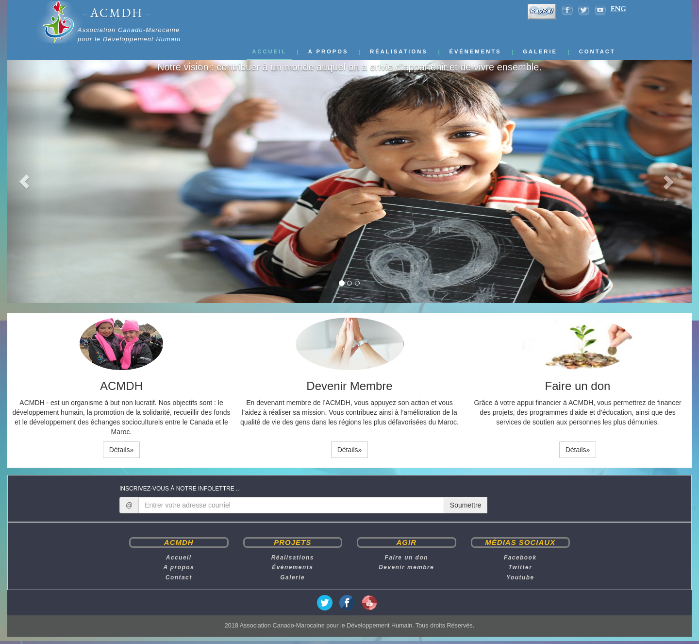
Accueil (269, 51)
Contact (597, 51)
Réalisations (398, 51)
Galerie (540, 51)
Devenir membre (406, 567)
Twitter (520, 567)
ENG (618, 9)
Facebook (520, 557)
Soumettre (466, 505)
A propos (328, 51)
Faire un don (406, 557)
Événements (475, 51)
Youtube (520, 577)
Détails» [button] (121, 450)
